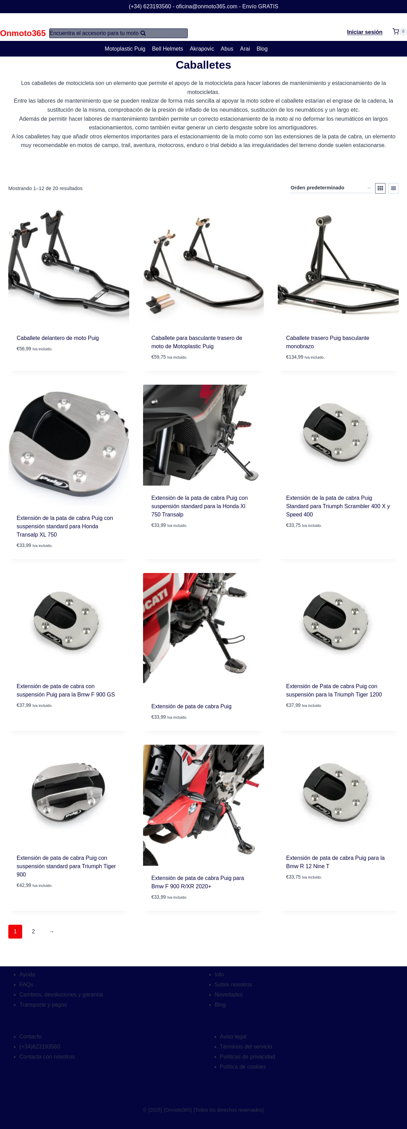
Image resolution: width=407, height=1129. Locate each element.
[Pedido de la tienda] (330, 188)
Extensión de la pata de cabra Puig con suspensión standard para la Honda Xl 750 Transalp (199, 506)
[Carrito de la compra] (399, 27)
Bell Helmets (167, 49)
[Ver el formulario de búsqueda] (118, 33)
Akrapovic (202, 49)
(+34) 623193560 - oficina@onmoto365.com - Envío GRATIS (203, 6)
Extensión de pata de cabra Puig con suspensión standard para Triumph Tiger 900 (66, 866)
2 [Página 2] (33, 931)
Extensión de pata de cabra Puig (191, 706)
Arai (245, 49)
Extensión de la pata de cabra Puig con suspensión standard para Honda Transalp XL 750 (65, 526)
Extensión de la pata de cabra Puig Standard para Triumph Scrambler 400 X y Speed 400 (338, 506)
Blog (262, 49)
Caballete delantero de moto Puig (58, 338)
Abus (227, 49)
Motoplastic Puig (125, 49)
